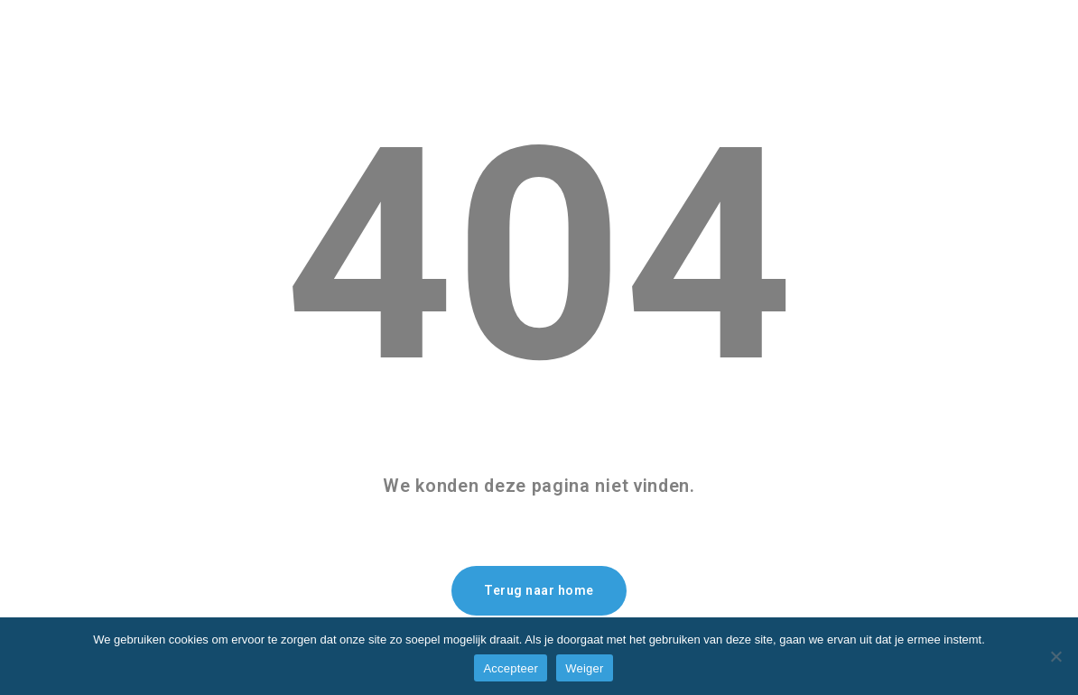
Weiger (584, 668)
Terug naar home (538, 590)
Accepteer (510, 668)
